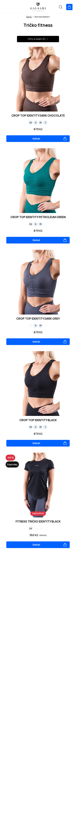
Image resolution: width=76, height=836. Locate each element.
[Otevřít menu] (6, 6)
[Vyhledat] (59, 7)
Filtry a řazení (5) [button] (38, 38)
